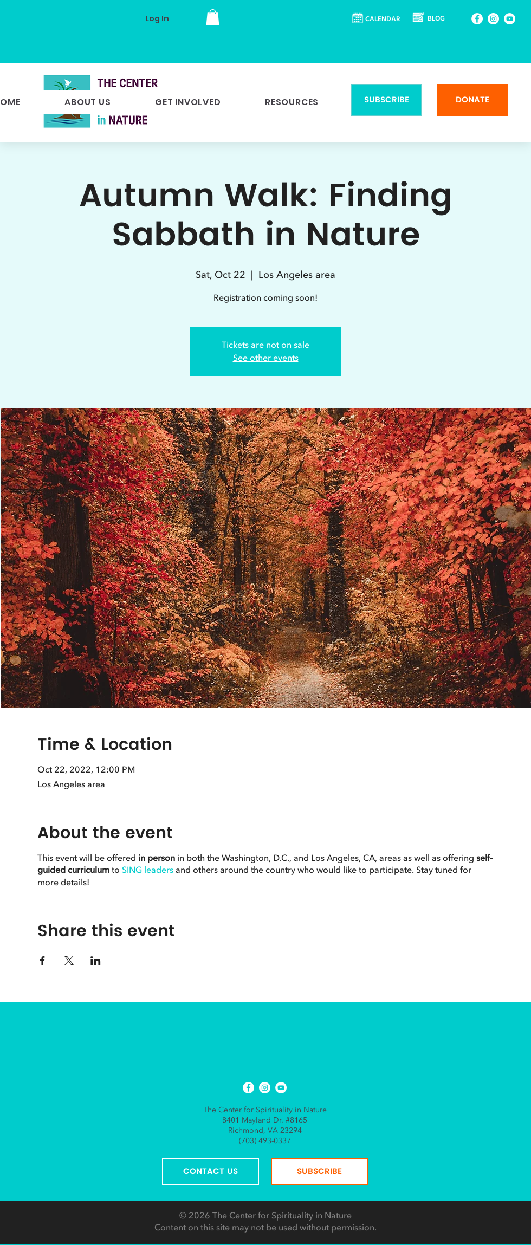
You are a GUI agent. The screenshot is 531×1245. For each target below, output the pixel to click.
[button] (212, 17)
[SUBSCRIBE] (386, 100)
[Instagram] (493, 18)
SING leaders (147, 870)
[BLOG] (430, 19)
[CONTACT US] (210, 1171)
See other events (266, 358)
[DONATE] (472, 100)
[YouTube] (509, 18)
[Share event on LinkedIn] (95, 960)
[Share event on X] (69, 960)
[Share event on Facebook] (42, 960)
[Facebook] (477, 18)
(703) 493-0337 (265, 1141)
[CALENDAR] (376, 19)
